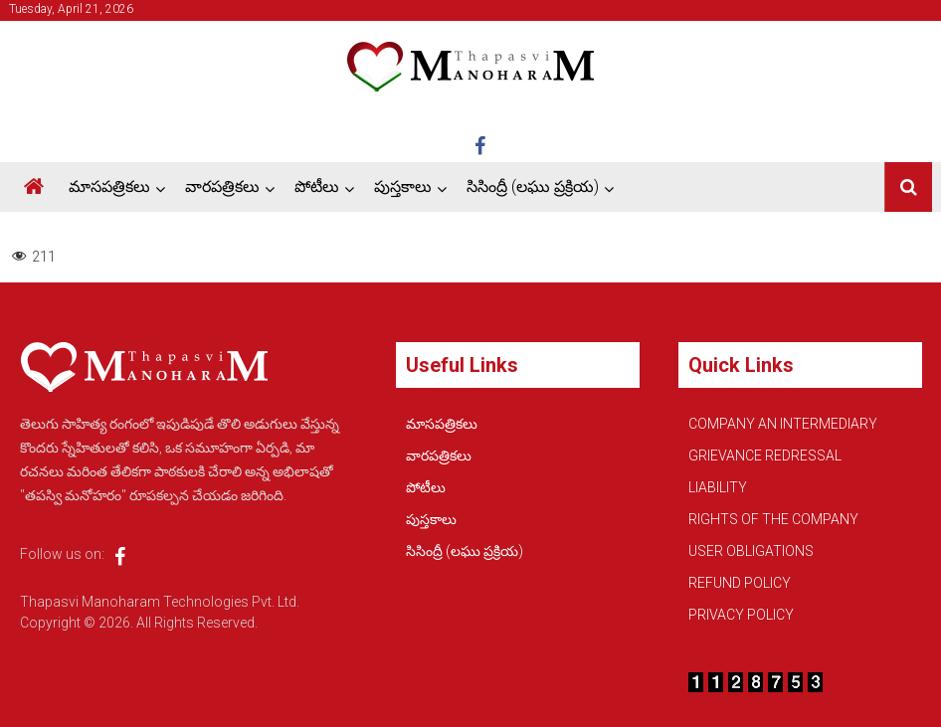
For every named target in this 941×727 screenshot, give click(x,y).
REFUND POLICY (739, 583)
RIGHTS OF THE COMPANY (773, 519)
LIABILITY (717, 487)
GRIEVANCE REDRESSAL (765, 455)
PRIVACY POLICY (741, 615)
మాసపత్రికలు (109, 186)
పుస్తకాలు (403, 186)
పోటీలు (316, 186)
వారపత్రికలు (222, 186)
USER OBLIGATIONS (751, 551)
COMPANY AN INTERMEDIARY (782, 424)
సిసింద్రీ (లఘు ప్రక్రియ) (533, 186)
